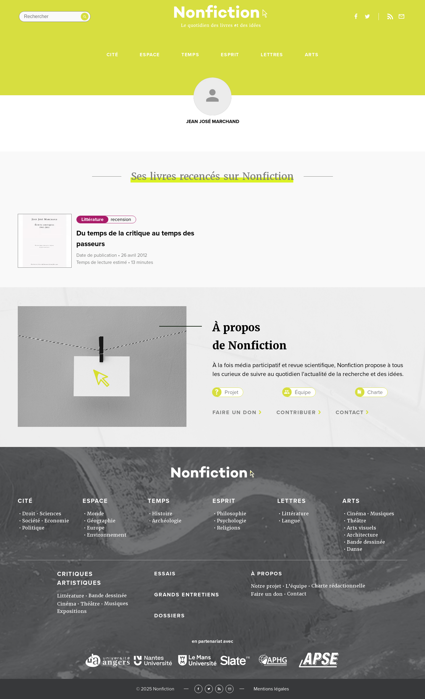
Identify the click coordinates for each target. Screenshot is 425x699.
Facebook (198, 689)
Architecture (362, 535)
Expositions (72, 611)
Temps (190, 54)
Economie (56, 521)
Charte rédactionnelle (338, 586)
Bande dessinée (366, 542)
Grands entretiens (186, 594)
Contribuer (296, 412)
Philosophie (231, 514)
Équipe (303, 392)
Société (31, 521)
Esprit (230, 54)
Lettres (272, 54)
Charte (375, 392)
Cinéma (356, 514)
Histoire (162, 514)
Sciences (50, 514)
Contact (350, 412)
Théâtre (356, 521)
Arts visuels (361, 528)
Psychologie (231, 521)
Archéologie (166, 521)
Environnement (106, 535)
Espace (150, 54)
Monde (95, 514)
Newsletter (401, 16)
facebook (355, 16)
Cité (112, 54)
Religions (228, 528)
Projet (231, 392)
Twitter (209, 689)
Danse (354, 549)
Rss (390, 16)
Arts (311, 54)
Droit (28, 514)
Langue (291, 521)
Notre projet (266, 586)
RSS (219, 689)
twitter (367, 16)
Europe (95, 528)
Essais (165, 573)
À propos (266, 573)
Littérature (92, 219)
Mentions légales (271, 689)
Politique (33, 528)
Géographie (101, 521)
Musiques (382, 514)
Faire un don (235, 412)
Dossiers (169, 615)
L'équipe (296, 586)
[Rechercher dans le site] (55, 16)
